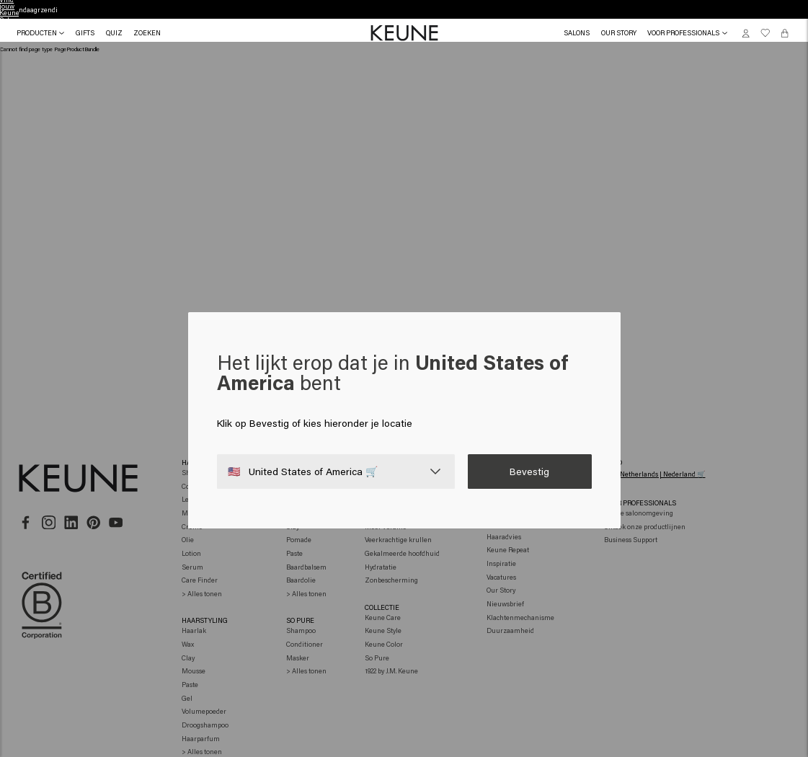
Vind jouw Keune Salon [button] (404, 9)
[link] (576, 32)
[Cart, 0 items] (784, 33)
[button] (85, 32)
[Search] (147, 32)
